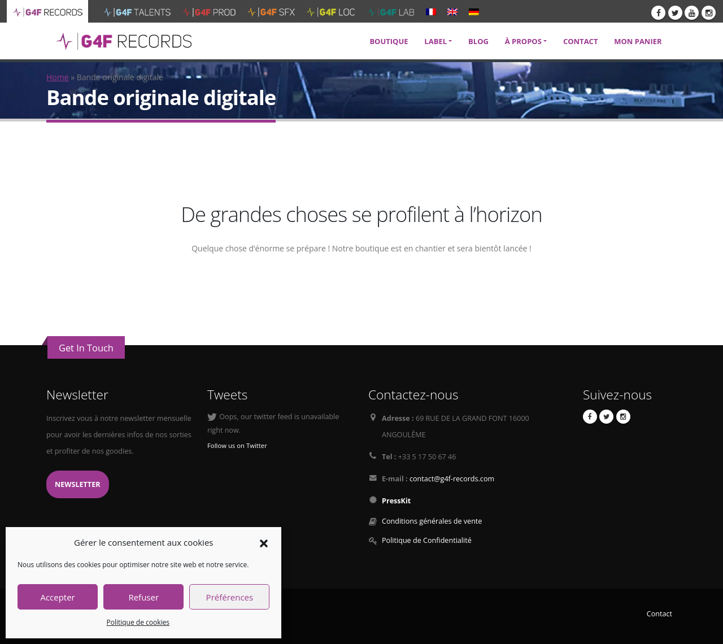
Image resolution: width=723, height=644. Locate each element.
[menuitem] (431, 11)
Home (57, 77)
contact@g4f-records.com (452, 479)
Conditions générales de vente (432, 521)
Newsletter (78, 484)
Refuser (143, 597)
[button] (263, 542)
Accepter (57, 597)
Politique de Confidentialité (427, 540)
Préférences (230, 597)
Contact (659, 614)
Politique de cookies (137, 622)
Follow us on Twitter (237, 445)
